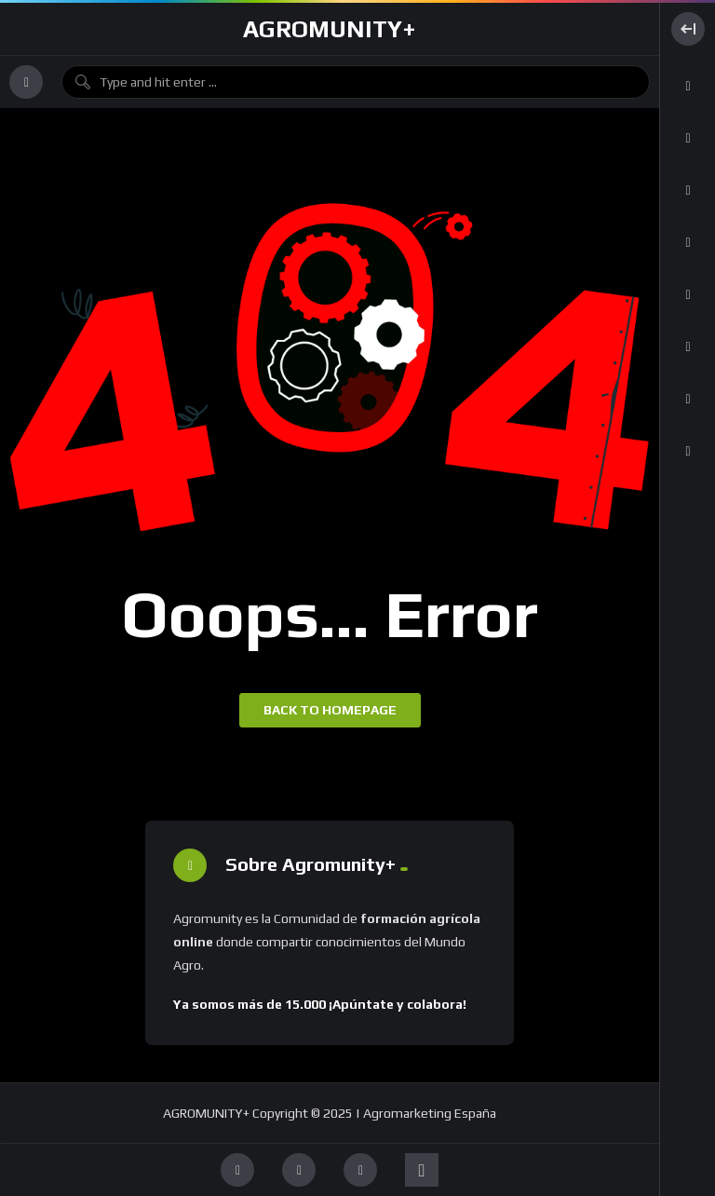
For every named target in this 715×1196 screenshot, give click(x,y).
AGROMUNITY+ (329, 29)
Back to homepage (330, 709)
